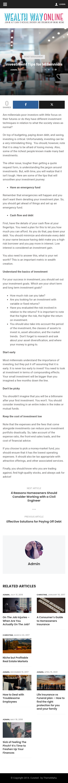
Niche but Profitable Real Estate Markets (15, 659)
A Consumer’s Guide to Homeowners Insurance (50, 621)
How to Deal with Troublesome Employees (13, 698)
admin (13, 69)
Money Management (33, 57)
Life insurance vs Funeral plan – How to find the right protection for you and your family (51, 702)
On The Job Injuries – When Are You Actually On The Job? (16, 621)
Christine (42, 594)
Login (62, 4)
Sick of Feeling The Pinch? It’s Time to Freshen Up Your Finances (14, 747)
